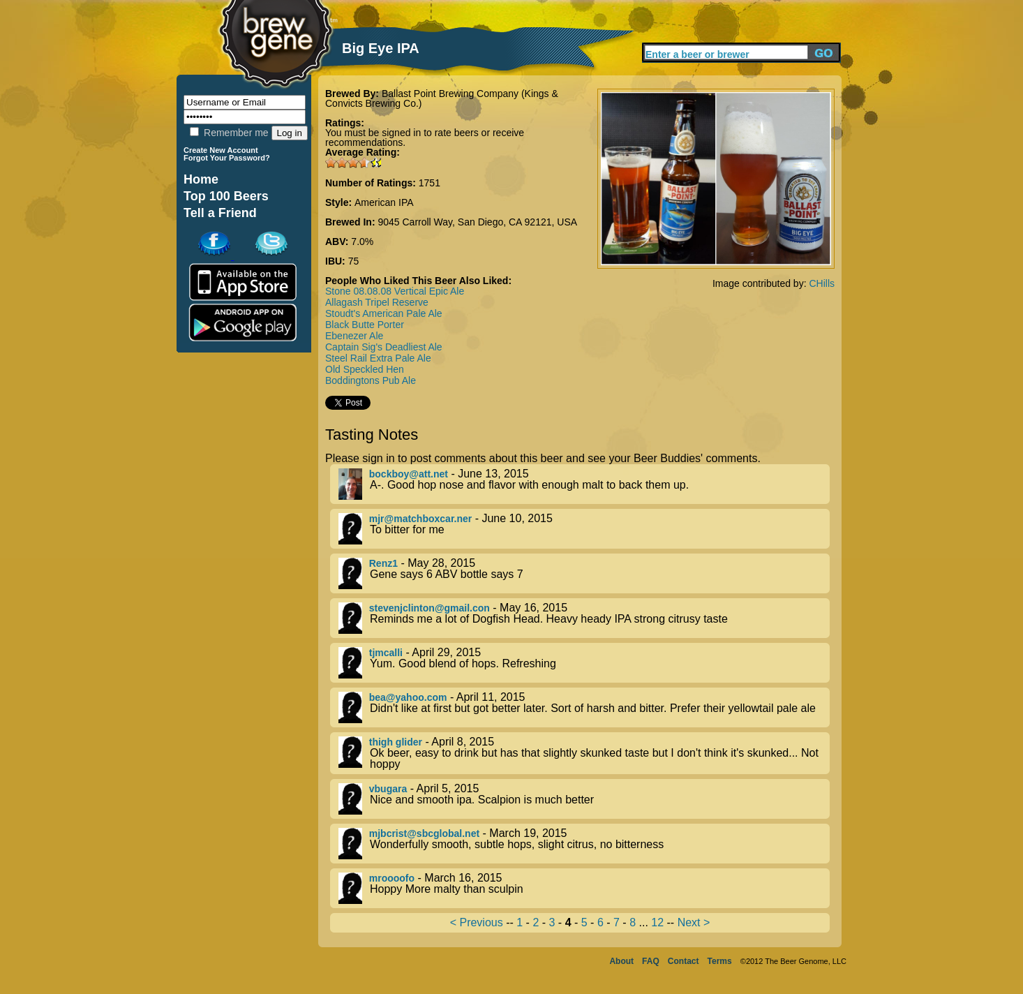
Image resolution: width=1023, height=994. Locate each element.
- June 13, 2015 (584, 484)
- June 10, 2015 (584, 528)
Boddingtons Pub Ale (370, 380)
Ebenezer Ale (354, 335)
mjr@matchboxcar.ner (420, 518)
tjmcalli (386, 652)
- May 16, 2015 (584, 618)
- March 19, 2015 (584, 843)
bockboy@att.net (408, 474)
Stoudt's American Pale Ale (383, 313)
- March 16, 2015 (584, 888)
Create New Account (221, 150)
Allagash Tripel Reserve (376, 302)
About (621, 961)
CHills (822, 283)
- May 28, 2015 (584, 573)
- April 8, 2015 (584, 753)
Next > (694, 922)
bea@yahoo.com (408, 697)
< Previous (476, 922)
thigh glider (395, 742)
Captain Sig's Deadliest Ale (383, 347)
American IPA (384, 202)
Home (201, 179)
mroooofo (392, 878)
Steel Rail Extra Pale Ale (378, 358)
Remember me (229, 132)
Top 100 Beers (226, 196)
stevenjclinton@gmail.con (429, 608)
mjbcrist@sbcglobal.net (424, 833)
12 (657, 922)
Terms (720, 961)
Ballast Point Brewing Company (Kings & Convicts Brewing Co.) (441, 98)
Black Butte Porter (364, 324)
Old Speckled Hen (364, 369)
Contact (683, 961)
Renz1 (383, 563)
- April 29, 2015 (584, 662)
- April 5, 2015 (584, 799)
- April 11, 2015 (584, 707)
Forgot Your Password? (227, 158)
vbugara (388, 788)
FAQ (650, 961)
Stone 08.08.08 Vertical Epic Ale (394, 291)
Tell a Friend (220, 213)
